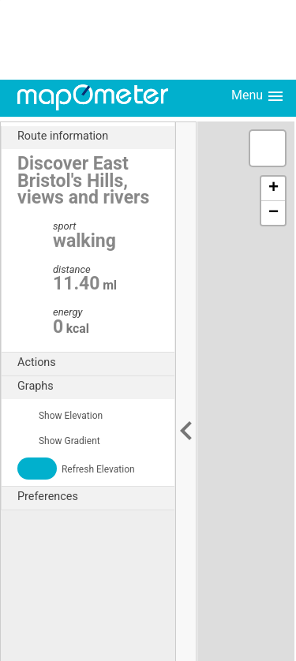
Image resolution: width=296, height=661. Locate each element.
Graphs (95, 386)
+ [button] (273, 188)
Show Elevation (60, 415)
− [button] (273, 213)
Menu (258, 96)
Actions (95, 362)
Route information (95, 136)
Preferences (95, 496)
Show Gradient (58, 440)
